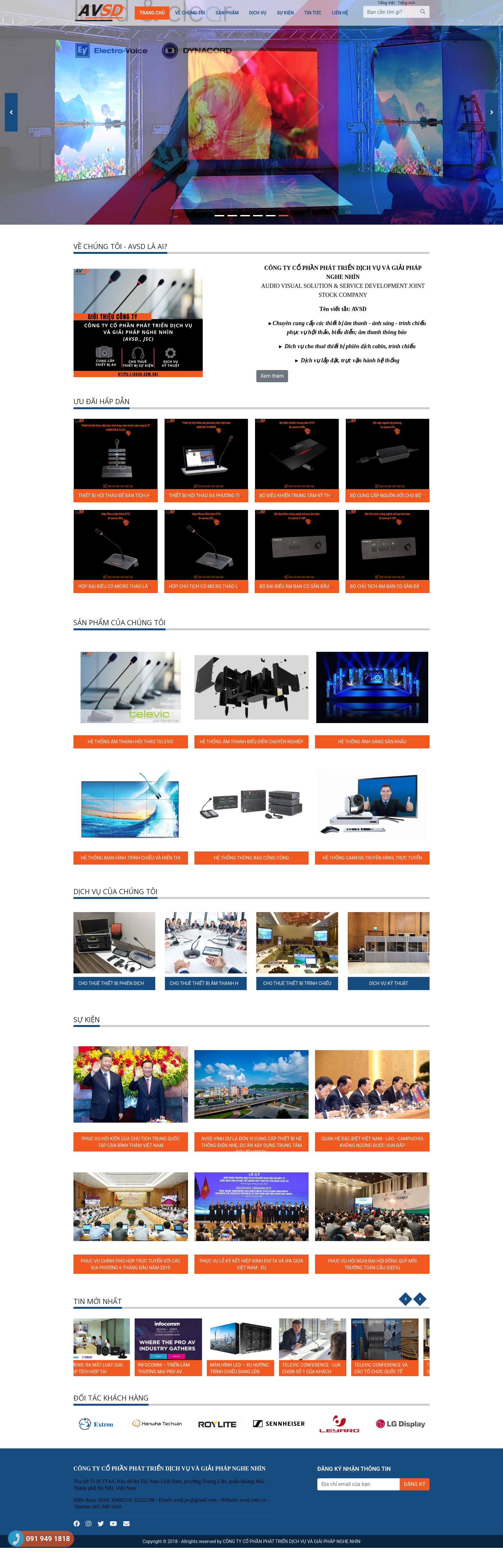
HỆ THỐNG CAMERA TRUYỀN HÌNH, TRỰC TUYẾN (372, 857)
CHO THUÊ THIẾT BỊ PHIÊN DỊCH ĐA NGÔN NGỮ (126, 983)
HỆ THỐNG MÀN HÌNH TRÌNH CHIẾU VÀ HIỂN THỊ (130, 857)
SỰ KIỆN (285, 12)
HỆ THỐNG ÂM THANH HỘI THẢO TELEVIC (131, 741)
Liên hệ (340, 12)
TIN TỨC (312, 12)
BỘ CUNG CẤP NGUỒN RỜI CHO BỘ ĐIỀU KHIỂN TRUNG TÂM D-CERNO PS (424, 495)
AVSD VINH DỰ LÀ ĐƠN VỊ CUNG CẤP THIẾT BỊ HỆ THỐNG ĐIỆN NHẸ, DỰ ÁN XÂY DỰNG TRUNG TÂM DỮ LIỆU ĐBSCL (251, 1145)
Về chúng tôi (190, 12)
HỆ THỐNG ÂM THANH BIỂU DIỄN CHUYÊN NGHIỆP (251, 741)
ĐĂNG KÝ (414, 1484)
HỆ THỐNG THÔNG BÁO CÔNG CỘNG (251, 857)
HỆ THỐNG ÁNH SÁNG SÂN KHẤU (372, 741)
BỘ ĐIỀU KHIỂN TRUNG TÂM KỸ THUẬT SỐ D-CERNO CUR (317, 495)
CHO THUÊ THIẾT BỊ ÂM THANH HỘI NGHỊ (212, 983)
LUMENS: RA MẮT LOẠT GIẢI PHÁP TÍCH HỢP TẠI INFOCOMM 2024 (105, 1371)
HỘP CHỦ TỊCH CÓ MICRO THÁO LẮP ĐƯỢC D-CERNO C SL (228, 586)
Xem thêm (272, 376)
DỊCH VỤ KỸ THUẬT (388, 983)
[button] (219, 214)
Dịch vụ (258, 12)
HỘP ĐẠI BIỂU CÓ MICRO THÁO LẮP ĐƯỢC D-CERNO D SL (136, 586)
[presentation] (11, 112)
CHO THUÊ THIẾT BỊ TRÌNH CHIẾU (297, 983)
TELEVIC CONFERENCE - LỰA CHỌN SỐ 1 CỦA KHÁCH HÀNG (322, 1371)
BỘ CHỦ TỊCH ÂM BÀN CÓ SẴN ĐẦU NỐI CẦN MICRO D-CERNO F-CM (419, 586)
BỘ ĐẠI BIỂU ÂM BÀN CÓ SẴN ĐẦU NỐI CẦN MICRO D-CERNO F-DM (327, 586)
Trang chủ (152, 12)
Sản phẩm (227, 12)
